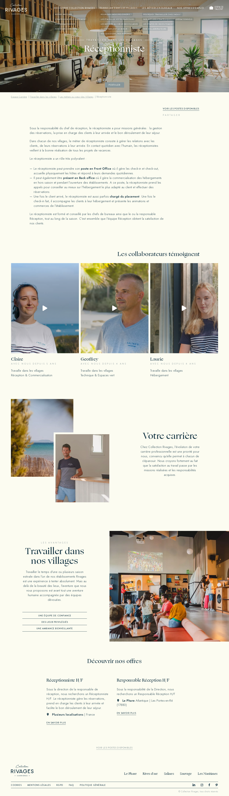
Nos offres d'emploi (190, 8)
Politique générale (95, 785)
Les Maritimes (207, 773)
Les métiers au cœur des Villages (78, 96)
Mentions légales (39, 785)
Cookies (16, 785)
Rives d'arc (151, 773)
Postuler (115, 85)
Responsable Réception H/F (145, 680)
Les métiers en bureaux (157, 8)
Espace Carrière (19, 96)
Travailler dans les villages (118, 8)
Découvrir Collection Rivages (72, 8)
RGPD (61, 785)
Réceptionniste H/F (66, 680)
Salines (170, 773)
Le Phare (132, 773)
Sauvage (186, 773)
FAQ (73, 785)
